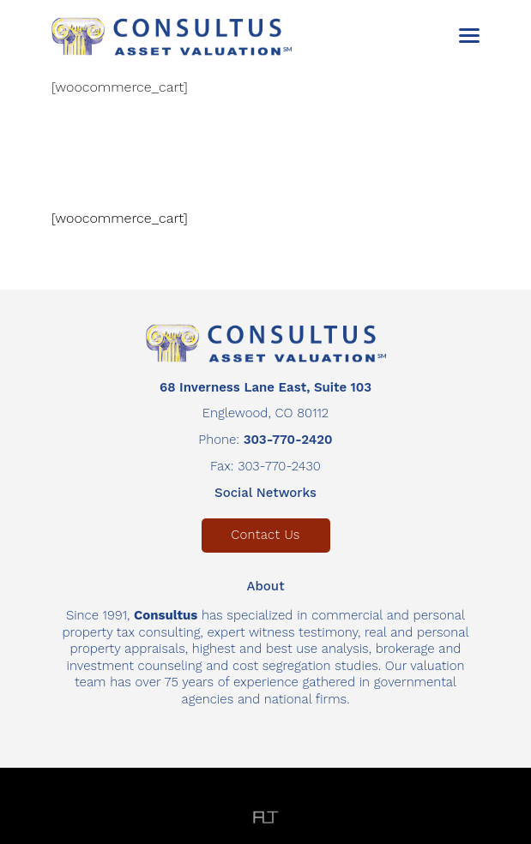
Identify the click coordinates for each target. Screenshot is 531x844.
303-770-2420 (288, 439)
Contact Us (265, 534)
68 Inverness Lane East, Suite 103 (265, 387)
